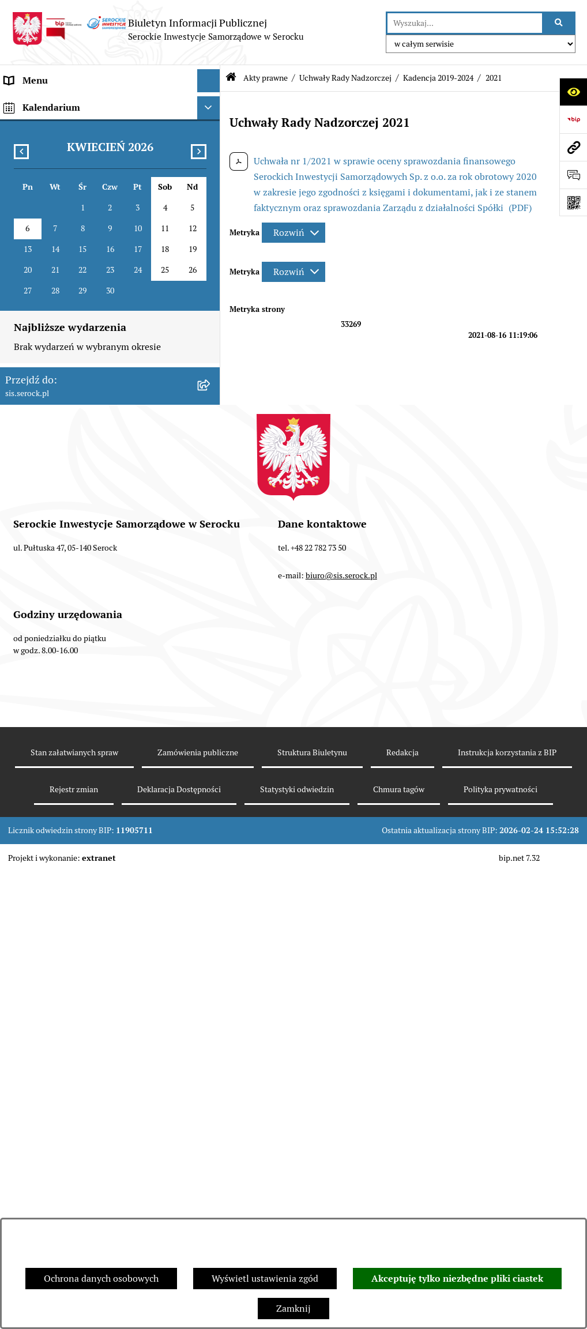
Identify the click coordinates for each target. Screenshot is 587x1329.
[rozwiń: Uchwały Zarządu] (211, 591)
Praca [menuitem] (16, 721)
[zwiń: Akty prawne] (211, 150)
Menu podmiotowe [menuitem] (43, 103)
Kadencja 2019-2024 (438, 78)
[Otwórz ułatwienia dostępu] (573, 92)
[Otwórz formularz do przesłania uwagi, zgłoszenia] (573, 175)
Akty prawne (265, 78)
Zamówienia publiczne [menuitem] (52, 813)
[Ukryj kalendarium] (208, 863)
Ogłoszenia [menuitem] (28, 698)
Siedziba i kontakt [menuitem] (42, 127)
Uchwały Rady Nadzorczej (345, 78)
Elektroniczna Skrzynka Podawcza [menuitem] (75, 767)
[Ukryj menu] (208, 80)
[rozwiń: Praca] (211, 721)
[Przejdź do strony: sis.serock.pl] (573, 147)
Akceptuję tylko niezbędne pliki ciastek (457, 1278)
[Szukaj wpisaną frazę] (559, 23)
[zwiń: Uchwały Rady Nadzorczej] (211, 285)
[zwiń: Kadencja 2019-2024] (211, 316)
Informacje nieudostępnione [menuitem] (63, 675)
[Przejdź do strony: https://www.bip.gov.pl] (573, 119)
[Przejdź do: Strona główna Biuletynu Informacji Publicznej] (230, 78)
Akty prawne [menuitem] (31, 150)
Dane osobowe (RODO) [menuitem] (52, 836)
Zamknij (293, 1308)
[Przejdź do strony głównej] (158, 29)
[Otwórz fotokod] (573, 202)
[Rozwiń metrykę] (293, 233)
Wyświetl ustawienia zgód (265, 1278)
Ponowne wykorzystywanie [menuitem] (61, 790)
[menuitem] (110, 187)
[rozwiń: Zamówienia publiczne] (211, 814)
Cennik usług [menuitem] (31, 744)
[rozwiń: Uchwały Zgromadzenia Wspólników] (211, 255)
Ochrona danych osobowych (101, 1278)
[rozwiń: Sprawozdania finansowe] (211, 652)
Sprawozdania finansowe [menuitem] (56, 652)
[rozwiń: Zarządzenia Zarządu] (211, 622)
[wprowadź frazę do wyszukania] (465, 23)
